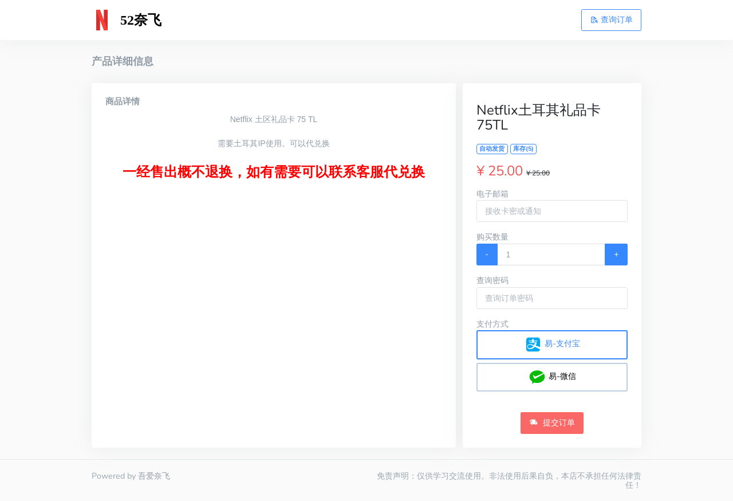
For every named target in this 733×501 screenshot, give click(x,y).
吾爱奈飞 (154, 476)
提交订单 (552, 422)
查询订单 (611, 19)
